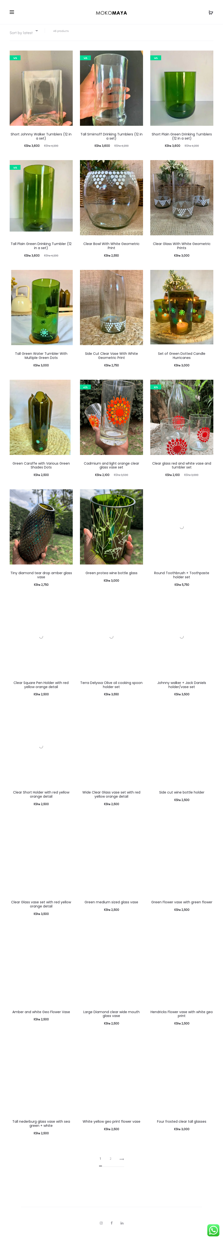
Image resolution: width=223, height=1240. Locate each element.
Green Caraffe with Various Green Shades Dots (41, 471)
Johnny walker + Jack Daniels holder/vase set (181, 690)
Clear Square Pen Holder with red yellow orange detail (41, 690)
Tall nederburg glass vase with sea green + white (41, 1129)
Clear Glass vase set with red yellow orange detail (41, 910)
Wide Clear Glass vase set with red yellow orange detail (111, 800)
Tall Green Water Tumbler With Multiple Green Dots (41, 361)
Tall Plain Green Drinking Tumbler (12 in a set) (41, 251)
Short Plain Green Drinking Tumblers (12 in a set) (182, 142)
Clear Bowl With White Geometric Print (111, 251)
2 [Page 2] (110, 1164)
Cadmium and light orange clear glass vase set (111, 471)
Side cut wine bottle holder (181, 798)
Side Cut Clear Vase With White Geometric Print (111, 361)
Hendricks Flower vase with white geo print (182, 1019)
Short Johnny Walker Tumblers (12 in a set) (41, 142)
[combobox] (23, 36)
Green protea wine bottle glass (111, 578)
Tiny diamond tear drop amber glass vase (41, 580)
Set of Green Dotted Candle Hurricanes (181, 361)
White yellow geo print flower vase (111, 1127)
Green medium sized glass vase (111, 908)
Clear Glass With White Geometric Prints (182, 251)
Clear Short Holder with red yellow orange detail (41, 800)
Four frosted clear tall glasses (181, 1127)
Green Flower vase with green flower (181, 908)
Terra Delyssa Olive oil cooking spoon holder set (111, 690)
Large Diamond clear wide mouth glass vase (111, 1019)
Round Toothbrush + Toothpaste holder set (181, 580)
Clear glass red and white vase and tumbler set (181, 471)
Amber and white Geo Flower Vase (41, 1017)
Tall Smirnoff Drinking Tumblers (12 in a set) (111, 142)
